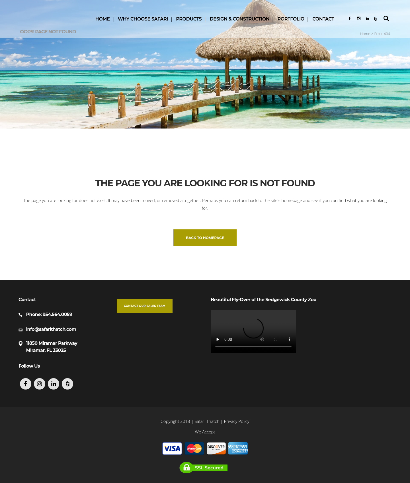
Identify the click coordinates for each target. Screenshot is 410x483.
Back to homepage (205, 238)
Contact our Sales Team (144, 306)
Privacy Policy (236, 421)
